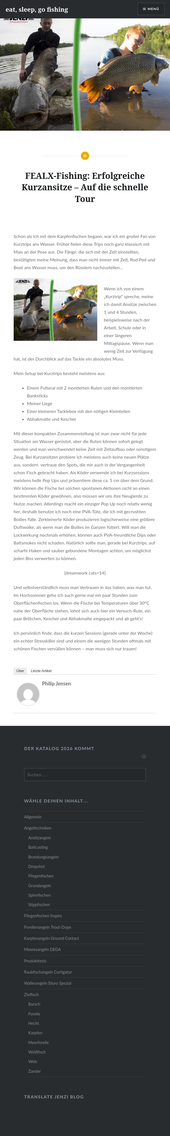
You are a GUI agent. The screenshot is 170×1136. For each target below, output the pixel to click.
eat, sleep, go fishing (37, 9)
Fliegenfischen (41, 876)
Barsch (34, 1004)
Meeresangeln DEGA (42, 949)
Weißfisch (37, 1052)
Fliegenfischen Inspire (43, 915)
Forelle (34, 1013)
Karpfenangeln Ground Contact (51, 938)
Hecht (33, 1023)
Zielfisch (31, 994)
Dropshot (36, 866)
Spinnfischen (39, 895)
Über (20, 671)
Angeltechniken (38, 828)
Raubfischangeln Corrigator (48, 972)
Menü (153, 9)
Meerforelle (38, 1042)
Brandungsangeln (43, 857)
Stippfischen (39, 904)
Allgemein (33, 816)
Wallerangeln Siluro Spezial (47, 983)
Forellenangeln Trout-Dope (47, 927)
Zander (34, 1071)
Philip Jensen (56, 683)
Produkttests (35, 961)
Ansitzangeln (39, 837)
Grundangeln (39, 885)
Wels (32, 1061)
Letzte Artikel (41, 671)
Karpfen (35, 1032)
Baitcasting (38, 847)
